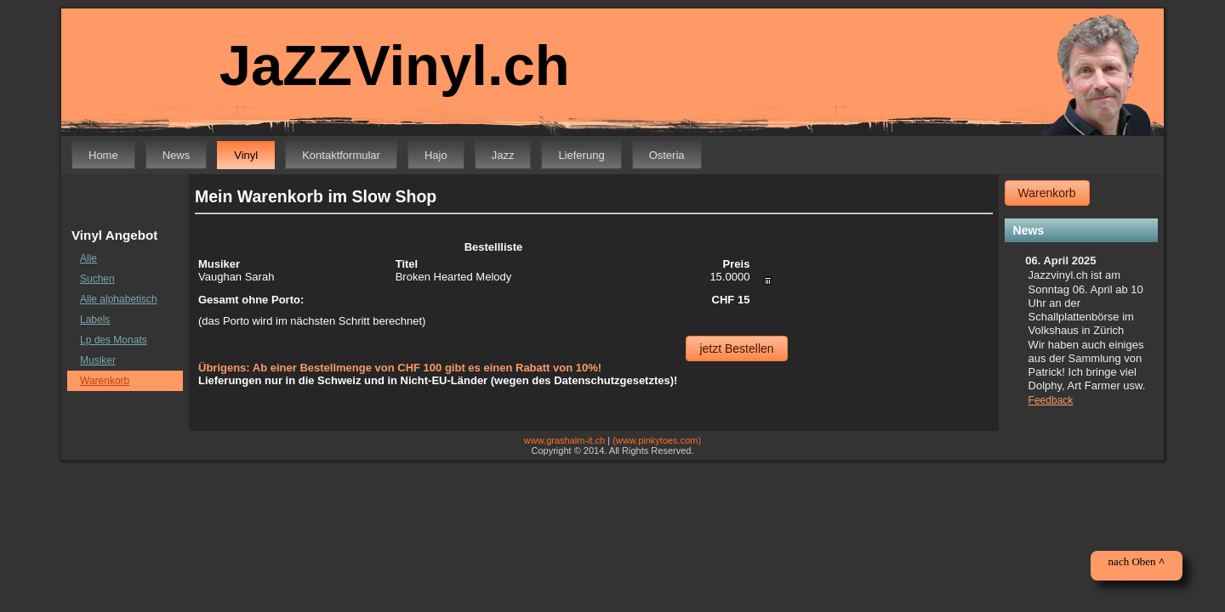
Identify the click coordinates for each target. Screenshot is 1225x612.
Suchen (97, 279)
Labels (95, 320)
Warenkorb (104, 381)
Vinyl (246, 155)
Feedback (1051, 400)
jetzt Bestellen (736, 348)
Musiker (98, 360)
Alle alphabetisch (118, 299)
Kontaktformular (341, 155)
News (176, 155)
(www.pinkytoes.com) (656, 440)
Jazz (503, 155)
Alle (88, 258)
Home (103, 155)
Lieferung (581, 155)
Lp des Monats (113, 340)
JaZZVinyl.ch (383, 66)
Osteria (667, 155)
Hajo (435, 155)
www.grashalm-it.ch (564, 440)
